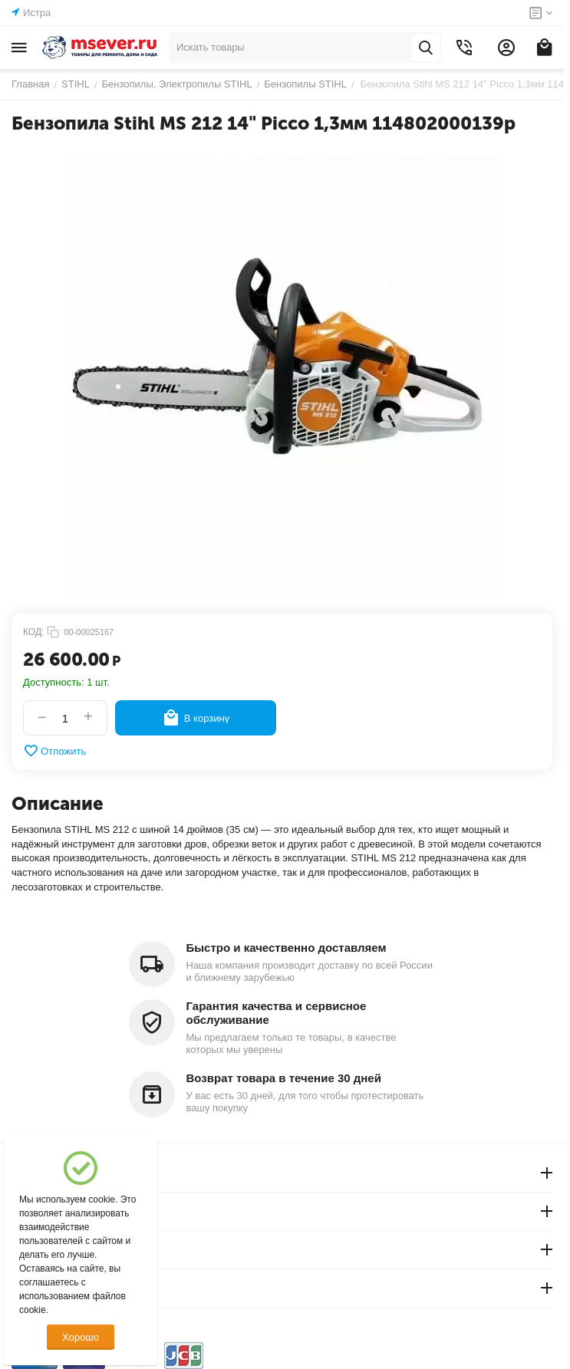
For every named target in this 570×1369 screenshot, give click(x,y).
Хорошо (80, 1337)
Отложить (54, 751)
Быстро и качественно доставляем (286, 947)
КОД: (33, 632)
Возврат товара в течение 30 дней (283, 1077)
